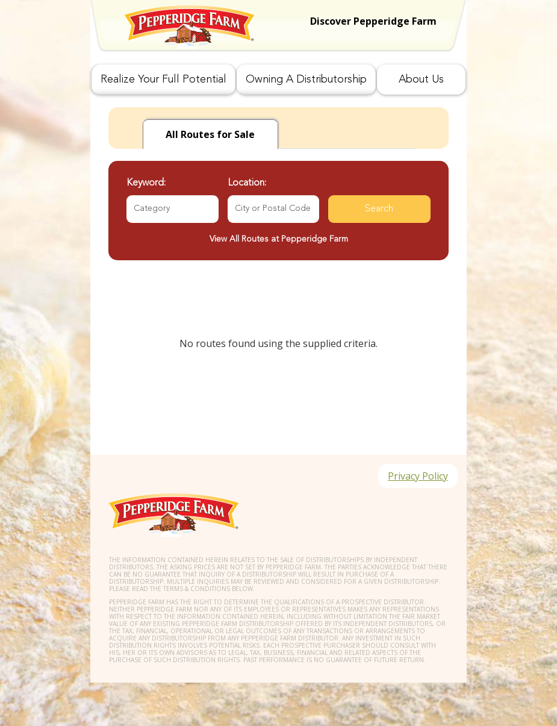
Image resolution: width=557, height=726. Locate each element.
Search (379, 209)
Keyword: (146, 183)
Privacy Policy (418, 476)
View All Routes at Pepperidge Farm (279, 239)
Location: (247, 183)
